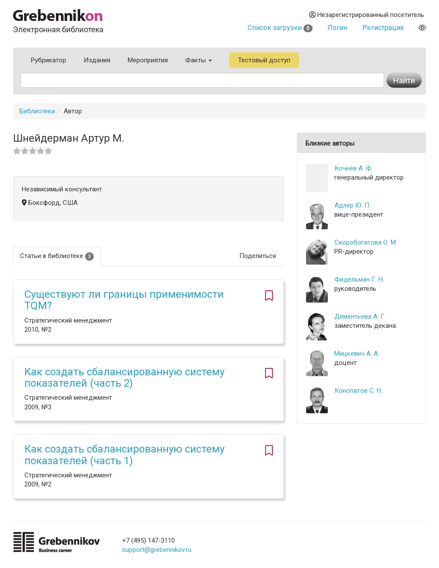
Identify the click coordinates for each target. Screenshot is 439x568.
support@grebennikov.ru (156, 550)
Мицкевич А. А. (356, 353)
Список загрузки (280, 28)
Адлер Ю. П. (352, 205)
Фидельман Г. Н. (359, 279)
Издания (97, 60)
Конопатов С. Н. (358, 391)
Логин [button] (337, 28)
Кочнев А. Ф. (353, 168)
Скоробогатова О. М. (365, 242)
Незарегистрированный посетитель (366, 15)
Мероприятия (148, 60)
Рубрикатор (48, 60)
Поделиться (257, 256)
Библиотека (37, 111)
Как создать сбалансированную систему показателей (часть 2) (124, 377)
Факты (198, 60)
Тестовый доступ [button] (264, 60)
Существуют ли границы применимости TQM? (124, 300)
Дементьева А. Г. (360, 316)
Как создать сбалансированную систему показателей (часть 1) (124, 454)
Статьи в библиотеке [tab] (57, 256)
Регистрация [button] (383, 28)
